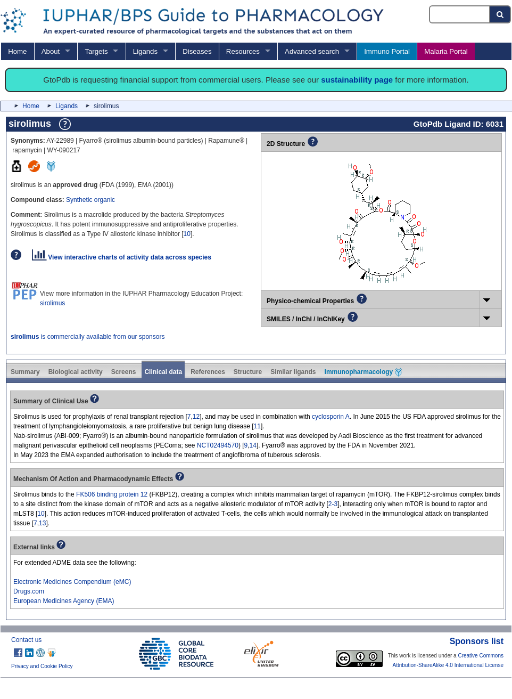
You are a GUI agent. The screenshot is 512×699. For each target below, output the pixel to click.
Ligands (145, 51)
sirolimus (52, 303)
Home (17, 51)
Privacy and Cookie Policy (42, 666)
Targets (96, 51)
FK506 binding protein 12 (111, 494)
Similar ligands (293, 372)
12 (196, 416)
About (51, 51)
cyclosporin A (331, 416)
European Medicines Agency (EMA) (63, 601)
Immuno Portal (387, 51)
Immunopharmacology (363, 372)
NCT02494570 (217, 445)
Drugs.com (28, 591)
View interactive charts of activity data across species (121, 257)
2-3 (332, 504)
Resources (243, 51)
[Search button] (500, 14)
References (208, 372)
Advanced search (312, 51)
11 (257, 426)
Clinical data (163, 372)
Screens (123, 372)
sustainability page (357, 79)
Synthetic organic (90, 200)
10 (187, 234)
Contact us (26, 640)
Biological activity (75, 372)
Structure (248, 372)
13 (42, 523)
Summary (25, 372)
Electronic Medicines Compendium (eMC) (72, 582)
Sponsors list (476, 641)
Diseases (197, 51)
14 (253, 445)
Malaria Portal (445, 51)
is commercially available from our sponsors (87, 336)
